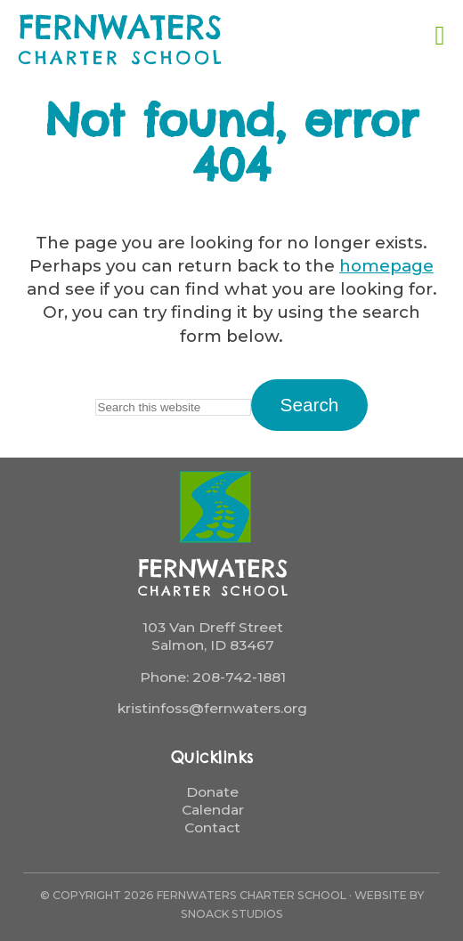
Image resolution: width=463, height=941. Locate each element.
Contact (212, 827)
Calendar (213, 809)
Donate (212, 791)
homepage (386, 266)
